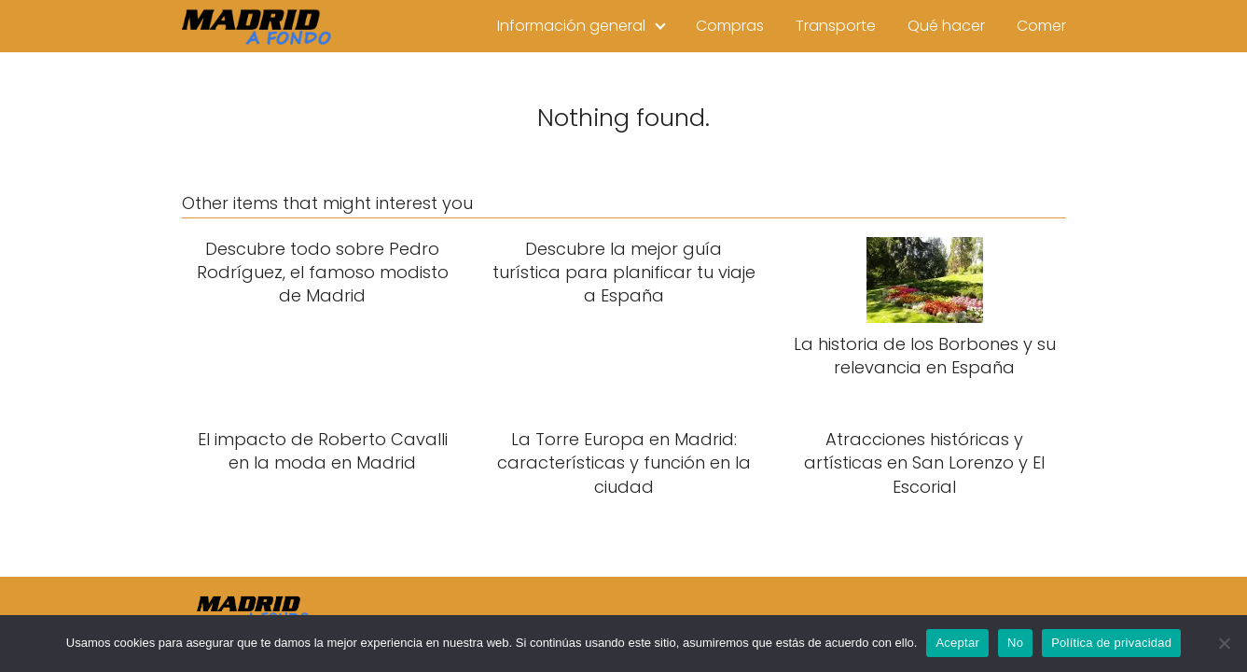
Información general (571, 25)
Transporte (836, 25)
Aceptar (957, 643)
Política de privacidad (1111, 643)
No (1015, 643)
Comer (1041, 25)
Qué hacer (946, 25)
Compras (730, 25)
